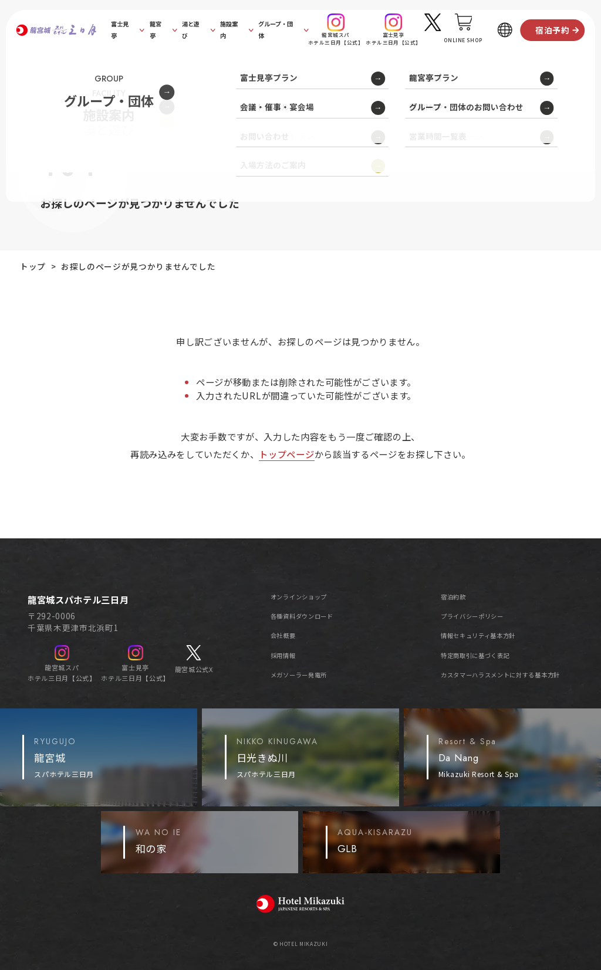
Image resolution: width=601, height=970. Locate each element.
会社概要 (283, 635)
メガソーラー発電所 (299, 674)
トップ (33, 266)
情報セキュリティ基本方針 (478, 635)
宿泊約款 (453, 596)
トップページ (286, 453)
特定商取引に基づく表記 (475, 655)
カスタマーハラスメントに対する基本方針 (500, 674)
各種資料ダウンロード (302, 616)
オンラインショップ (299, 596)
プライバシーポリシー (472, 616)
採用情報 (283, 655)
